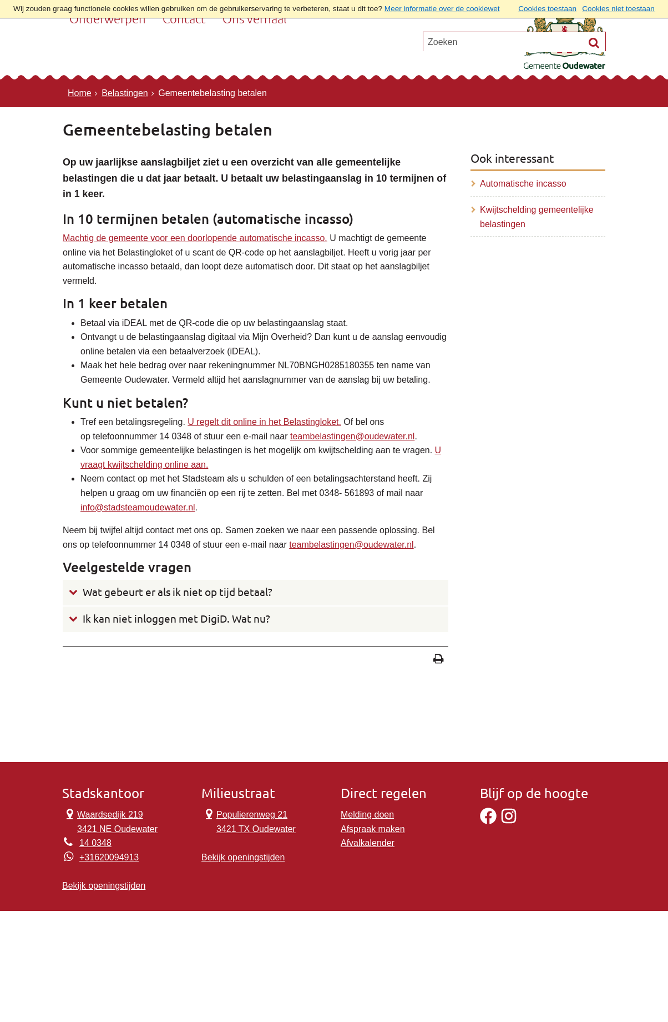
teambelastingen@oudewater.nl (352, 436)
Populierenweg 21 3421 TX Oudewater (248, 821)
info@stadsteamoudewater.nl (137, 507)
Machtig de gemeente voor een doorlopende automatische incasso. (195, 238)
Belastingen (125, 93)
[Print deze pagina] (439, 660)
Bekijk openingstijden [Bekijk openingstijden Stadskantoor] (103, 885)
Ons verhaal (255, 52)
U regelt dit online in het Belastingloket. (264, 422)
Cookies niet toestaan (618, 8)
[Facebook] (488, 821)
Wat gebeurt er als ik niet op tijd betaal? (177, 592)
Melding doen (367, 814)
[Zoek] (594, 94)
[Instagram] (508, 821)
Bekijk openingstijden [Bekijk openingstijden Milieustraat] (243, 857)
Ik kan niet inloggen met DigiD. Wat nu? (176, 619)
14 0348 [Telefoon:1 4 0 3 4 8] (95, 843)
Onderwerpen (107, 52)
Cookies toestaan (547, 8)
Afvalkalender (367, 843)
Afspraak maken (373, 829)
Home (80, 93)
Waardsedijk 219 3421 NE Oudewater (110, 821)
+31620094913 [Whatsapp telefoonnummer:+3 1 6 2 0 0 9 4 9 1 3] (109, 857)
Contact (184, 52)
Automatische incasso (523, 183)
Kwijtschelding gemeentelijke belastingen (537, 217)
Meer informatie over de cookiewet (442, 8)
